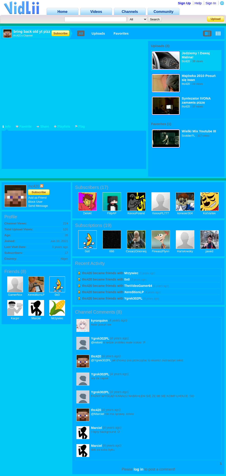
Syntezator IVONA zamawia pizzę (196, 100)
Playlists (62, 126)
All (81, 33)
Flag (80, 126)
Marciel (36, 318)
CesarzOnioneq (136, 251)
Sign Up (184, 3)
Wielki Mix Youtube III (199, 131)
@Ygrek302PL (101, 360)
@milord (96, 342)
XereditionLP (36, 294)
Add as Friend (37, 197)
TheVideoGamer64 (138, 286)
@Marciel (97, 414)
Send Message (38, 205)
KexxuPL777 (160, 213)
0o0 (57, 294)
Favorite (24, 126)
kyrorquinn (99, 320)
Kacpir (15, 318)
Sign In (210, 3)
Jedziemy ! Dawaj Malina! (196, 55)
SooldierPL (188, 135)
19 (107, 225)
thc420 (186, 61)
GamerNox (15, 294)
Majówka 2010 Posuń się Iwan (199, 78)
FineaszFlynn (160, 251)
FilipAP (111, 213)
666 (111, 251)
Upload (216, 19)
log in (139, 469)
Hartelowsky (185, 251)
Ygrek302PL (133, 298)
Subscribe (60, 33)
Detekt (87, 213)
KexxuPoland (136, 213)
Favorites (121, 33)
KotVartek (209, 213)
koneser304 (185, 213)
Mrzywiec (57, 318)
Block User (35, 201)
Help (198, 3)
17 (104, 187)
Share (43, 126)
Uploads (98, 33)
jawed (209, 251)
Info (6, 126)
